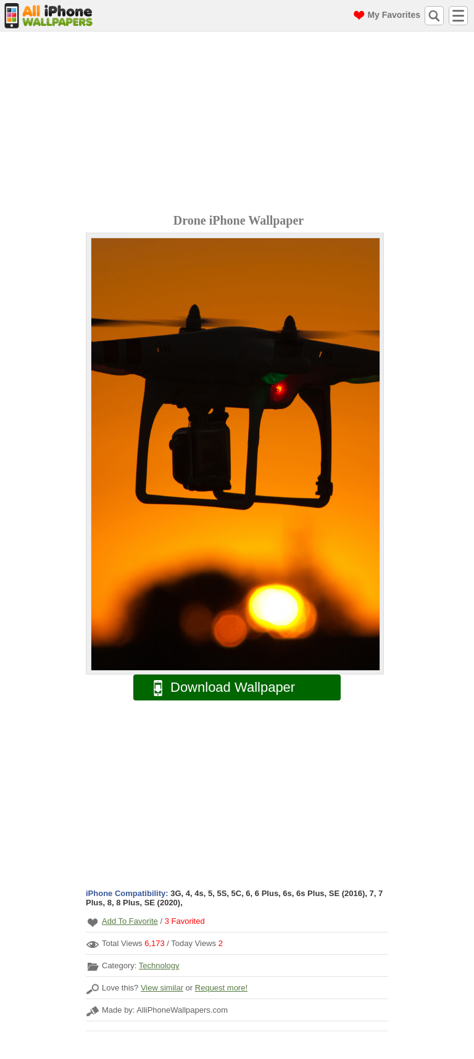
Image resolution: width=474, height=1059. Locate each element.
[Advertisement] (240, 124)
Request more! (221, 987)
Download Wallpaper (218, 687)
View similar (162, 987)
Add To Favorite (130, 921)
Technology (159, 965)
